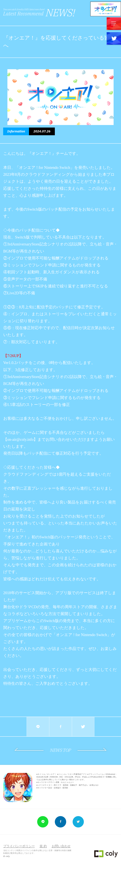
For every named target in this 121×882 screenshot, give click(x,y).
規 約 (43, 846)
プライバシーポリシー (19, 846)
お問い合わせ (61, 846)
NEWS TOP (60, 750)
